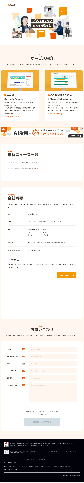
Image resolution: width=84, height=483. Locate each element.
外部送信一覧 (42, 459)
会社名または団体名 (12, 357)
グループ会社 (35, 459)
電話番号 (9, 379)
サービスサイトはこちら (12, 117)
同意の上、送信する (42, 422)
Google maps (66, 276)
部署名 (9, 364)
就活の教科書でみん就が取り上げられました (25, 169)
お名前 (9, 350)
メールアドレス (11, 371)
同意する (42, 415)
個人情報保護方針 (28, 459)
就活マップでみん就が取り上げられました (25, 163)
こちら (45, 336)
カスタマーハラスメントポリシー (52, 459)
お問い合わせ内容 (12, 386)
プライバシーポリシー (42, 412)
